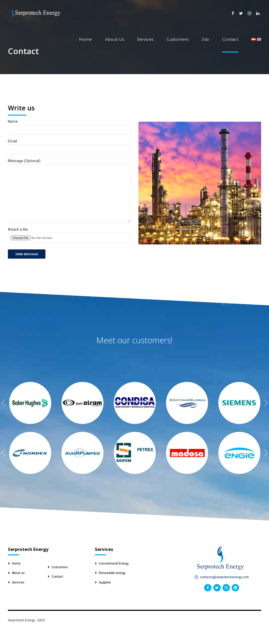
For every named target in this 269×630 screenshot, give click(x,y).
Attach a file (69, 241)
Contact (230, 39)
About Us (114, 39)
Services (145, 39)
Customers (177, 39)
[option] (30, 403)
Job (205, 39)
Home (85, 39)
